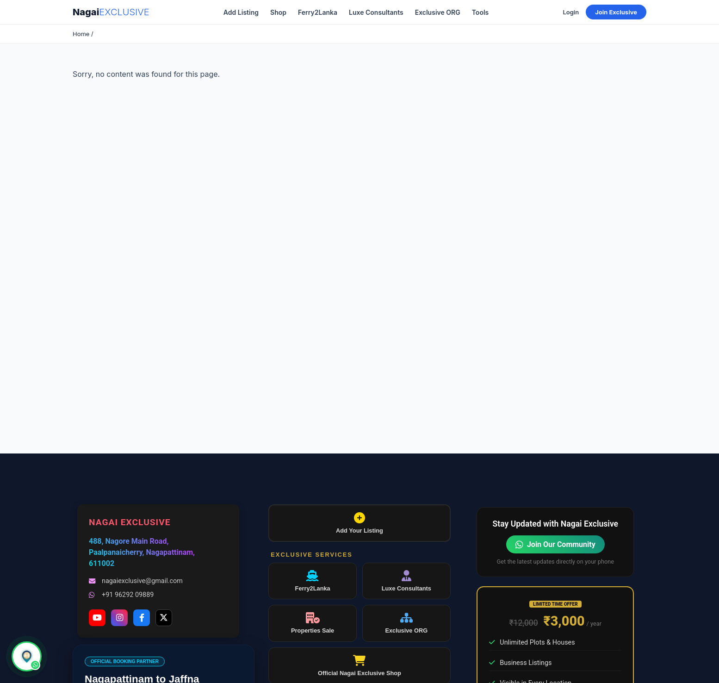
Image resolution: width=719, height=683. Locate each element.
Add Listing (241, 12)
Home (81, 33)
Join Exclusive (616, 12)
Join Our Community (555, 544)
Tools (480, 12)
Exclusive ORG (437, 12)
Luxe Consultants (376, 12)
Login (571, 12)
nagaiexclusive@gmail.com (136, 581)
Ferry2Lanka (317, 12)
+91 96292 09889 (121, 595)
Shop (278, 12)
